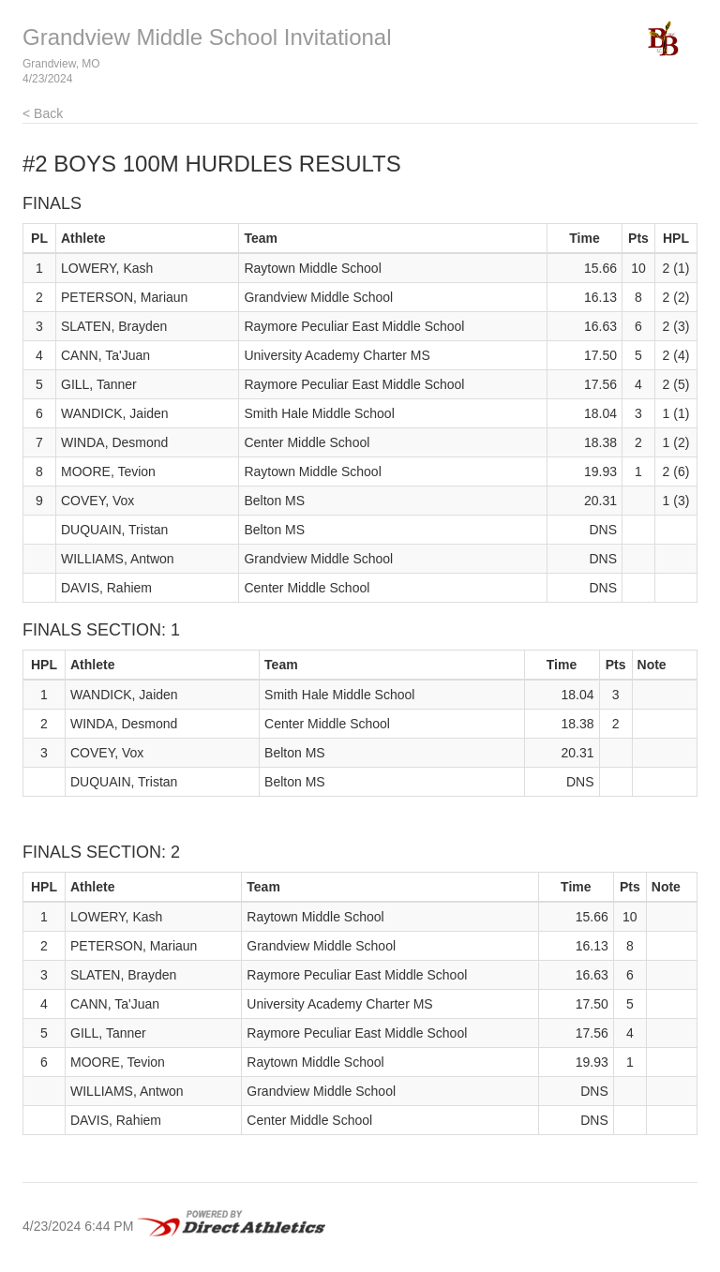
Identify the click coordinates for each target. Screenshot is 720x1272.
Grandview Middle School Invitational (207, 37)
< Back (42, 113)
